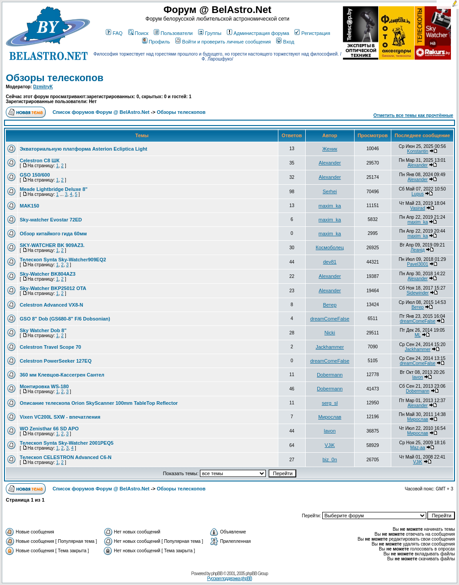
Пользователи (173, 33)
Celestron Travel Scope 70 (50, 347)
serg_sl (330, 403)
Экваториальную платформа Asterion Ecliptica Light (83, 149)
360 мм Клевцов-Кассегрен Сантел (62, 374)
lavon (417, 377)
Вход (285, 41)
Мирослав (329, 417)
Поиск (138, 33)
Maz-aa (417, 447)
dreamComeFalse (329, 318)
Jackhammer (330, 347)
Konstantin (417, 151)
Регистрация (312, 33)
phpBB (216, 573)
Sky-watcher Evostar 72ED (51, 219)
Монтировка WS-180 (44, 386)
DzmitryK (43, 86)
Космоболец (330, 247)
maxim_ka (330, 205)
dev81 (330, 261)
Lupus (417, 193)
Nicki (330, 332)
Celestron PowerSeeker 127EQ (55, 361)
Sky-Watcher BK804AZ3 (47, 274)
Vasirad (417, 208)
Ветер (330, 305)
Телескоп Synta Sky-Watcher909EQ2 (63, 259)
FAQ (114, 33)
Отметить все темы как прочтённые (413, 115)
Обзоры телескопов (55, 77)
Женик (329, 149)
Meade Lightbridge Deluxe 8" (53, 189)
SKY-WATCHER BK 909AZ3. (52, 245)
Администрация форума (258, 33)
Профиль (156, 41)
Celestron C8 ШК (40, 160)
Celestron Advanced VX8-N (51, 305)
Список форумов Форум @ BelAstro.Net (100, 112)
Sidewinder (418, 292)
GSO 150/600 (35, 175)
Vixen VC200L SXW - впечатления (60, 417)
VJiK (330, 445)
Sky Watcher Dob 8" (43, 330)
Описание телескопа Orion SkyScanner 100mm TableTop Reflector (99, 403)
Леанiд (417, 249)
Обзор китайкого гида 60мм (53, 233)
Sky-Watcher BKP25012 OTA (53, 288)
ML (418, 335)
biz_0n (329, 459)
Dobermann (329, 374)
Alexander (330, 162)
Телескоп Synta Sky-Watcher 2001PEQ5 (66, 443)
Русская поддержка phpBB (229, 578)
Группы (209, 33)
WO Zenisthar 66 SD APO (49, 428)
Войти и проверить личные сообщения (223, 41)
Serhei (330, 191)
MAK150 (29, 205)
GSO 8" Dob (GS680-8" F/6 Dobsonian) (65, 318)
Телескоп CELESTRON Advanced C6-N (66, 457)
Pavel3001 (417, 264)
